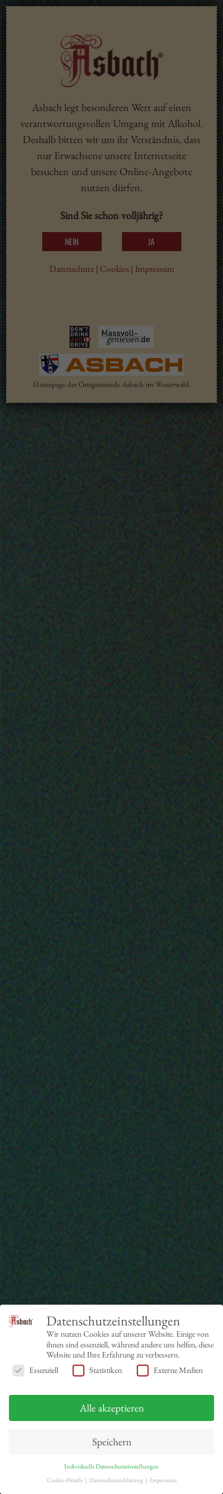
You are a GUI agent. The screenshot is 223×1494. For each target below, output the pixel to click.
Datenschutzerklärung (117, 1480)
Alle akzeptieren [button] (112, 1407)
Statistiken (97, 1370)
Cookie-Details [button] (65, 1480)
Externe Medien (170, 1370)
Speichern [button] (111, 1441)
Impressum (163, 1480)
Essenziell (35, 1370)
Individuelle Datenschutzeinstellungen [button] (111, 1466)
